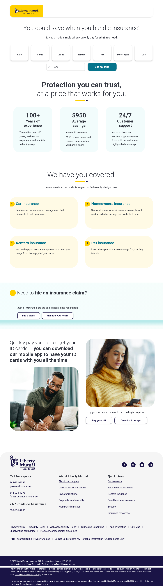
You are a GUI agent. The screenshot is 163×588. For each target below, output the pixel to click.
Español (112, 506)
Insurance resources (119, 513)
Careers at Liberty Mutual (72, 487)
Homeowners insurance (120, 487)
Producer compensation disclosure (58, 531)
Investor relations (68, 494)
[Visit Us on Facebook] (124, 464)
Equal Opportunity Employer (38, 564)
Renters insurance (117, 494)
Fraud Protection (117, 527)
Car (28, 204)
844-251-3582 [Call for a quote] (17, 482)
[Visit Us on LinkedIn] (150, 464)
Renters (32, 243)
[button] (19, 53)
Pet (104, 243)
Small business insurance (121, 500)
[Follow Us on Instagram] (133, 464)
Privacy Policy (17, 527)
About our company (69, 481)
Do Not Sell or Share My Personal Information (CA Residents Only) (90, 538)
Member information (69, 506)
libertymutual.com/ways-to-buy (28, 575)
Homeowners (112, 204)
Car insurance (115, 481)
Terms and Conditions (92, 527)
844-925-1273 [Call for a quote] (17, 492)
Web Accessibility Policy (63, 527)
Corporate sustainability (71, 500)
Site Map (135, 527)
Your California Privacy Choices (33, 538)
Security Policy (37, 527)
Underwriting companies (22, 531)
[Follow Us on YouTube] (142, 464)
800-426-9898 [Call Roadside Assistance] (17, 510)
